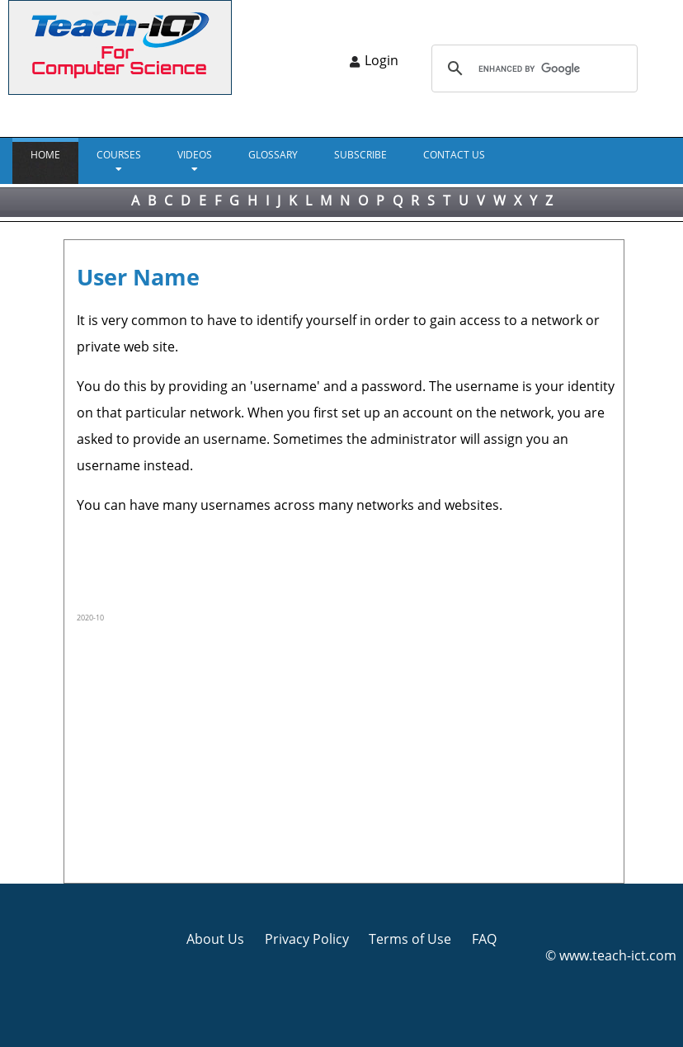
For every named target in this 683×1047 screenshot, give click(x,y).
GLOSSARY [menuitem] (273, 155)
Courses (119, 155)
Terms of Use (410, 939)
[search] (532, 68)
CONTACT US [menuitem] (454, 155)
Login (381, 60)
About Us (215, 939)
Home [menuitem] (45, 155)
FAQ (484, 939)
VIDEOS (194, 155)
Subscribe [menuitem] (360, 155)
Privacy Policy (307, 939)
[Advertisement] (346, 750)
